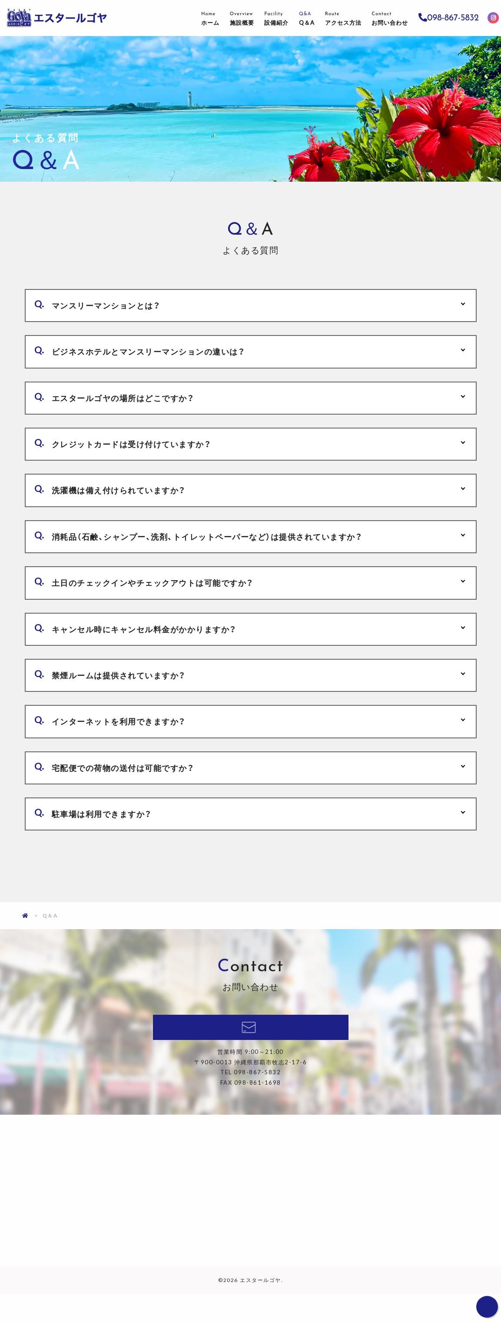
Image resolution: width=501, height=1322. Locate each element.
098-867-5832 (449, 17)
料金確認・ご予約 (250, 1057)
